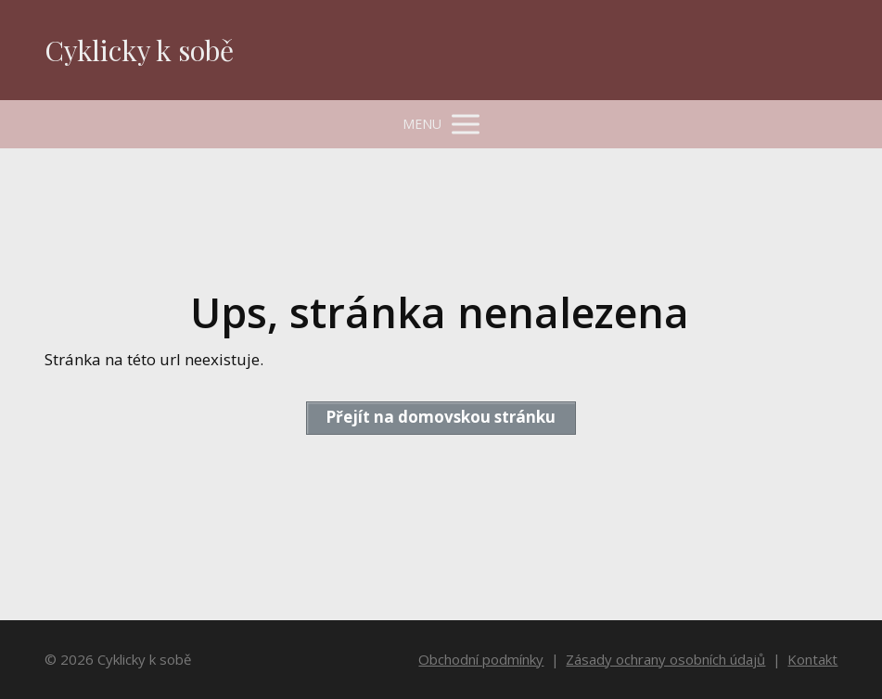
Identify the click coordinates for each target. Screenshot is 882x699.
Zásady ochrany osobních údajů (665, 659)
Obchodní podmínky (480, 659)
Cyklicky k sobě (139, 50)
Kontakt (812, 659)
